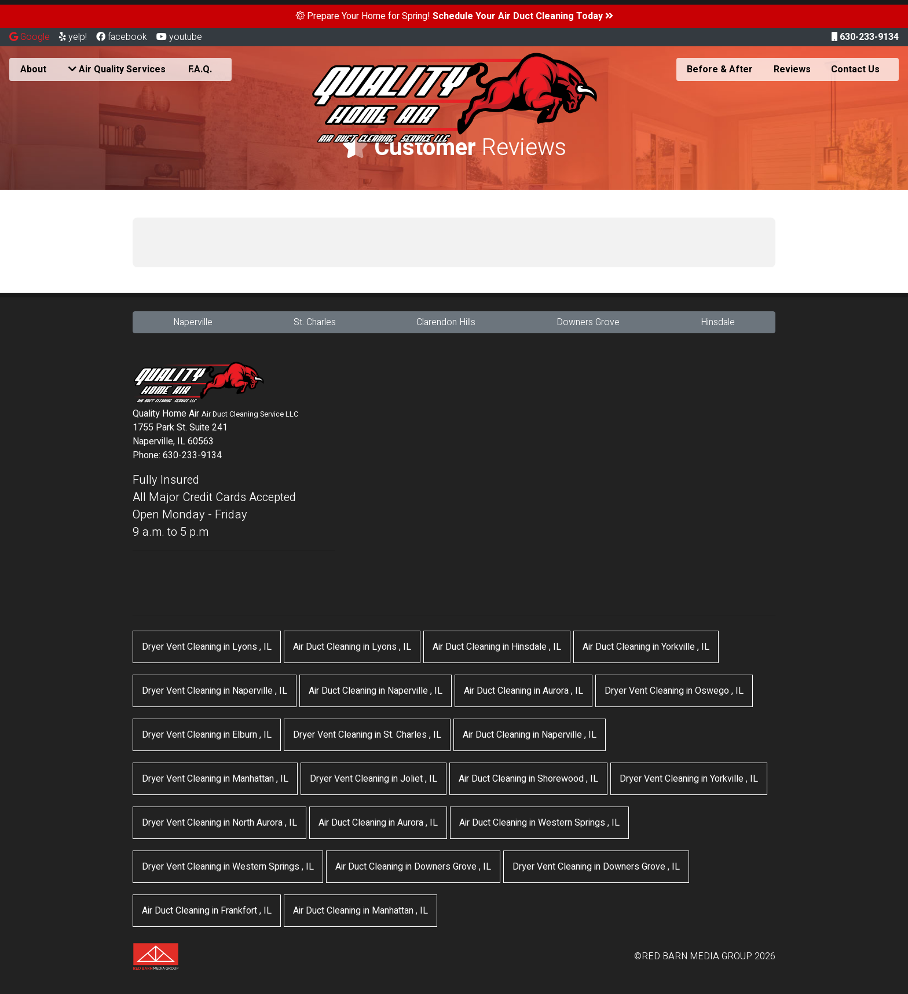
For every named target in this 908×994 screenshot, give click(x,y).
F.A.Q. (200, 69)
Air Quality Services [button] (117, 69)
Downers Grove (588, 322)
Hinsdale (718, 322)
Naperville (193, 322)
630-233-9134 (865, 37)
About (33, 69)
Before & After (720, 69)
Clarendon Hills (445, 322)
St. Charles (315, 322)
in (207, 647)
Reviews (792, 69)
